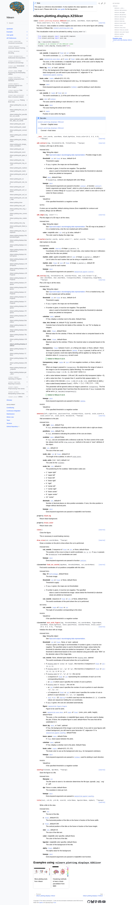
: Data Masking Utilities (15, 91)
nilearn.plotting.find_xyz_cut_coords (18, 110)
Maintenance (11, 414)
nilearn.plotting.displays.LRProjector (18, 278)
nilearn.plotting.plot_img (17, 160)
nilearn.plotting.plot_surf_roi (18, 194)
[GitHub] (88, 901)
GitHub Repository (12, 426)
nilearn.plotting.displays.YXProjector (18, 302)
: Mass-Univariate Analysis (16, 96)
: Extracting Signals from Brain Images (15, 85)
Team (8, 420)
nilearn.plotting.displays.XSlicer (18, 340)
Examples (10, 32)
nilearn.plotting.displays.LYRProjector (18, 269)
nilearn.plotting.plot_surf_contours (18, 190)
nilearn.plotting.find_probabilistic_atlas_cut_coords (18, 119)
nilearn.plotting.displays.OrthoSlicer (18, 326)
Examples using (122, 40)
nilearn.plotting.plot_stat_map (18, 182)
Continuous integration (13, 411)
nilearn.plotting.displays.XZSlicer (18, 344)
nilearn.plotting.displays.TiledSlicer (18, 335)
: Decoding (14, 52)
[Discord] (100, 901)
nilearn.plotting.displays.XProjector (18, 307)
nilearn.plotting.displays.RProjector (18, 288)
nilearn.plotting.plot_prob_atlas (18, 175)
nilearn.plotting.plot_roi (17, 179)
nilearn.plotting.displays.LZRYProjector (18, 259)
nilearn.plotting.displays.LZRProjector (18, 274)
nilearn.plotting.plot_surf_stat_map (18, 198)
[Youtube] (104, 901)
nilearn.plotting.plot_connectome (18, 131)
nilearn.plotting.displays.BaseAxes (18, 241)
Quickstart (10, 28)
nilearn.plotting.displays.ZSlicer (18, 363)
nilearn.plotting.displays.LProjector (18, 283)
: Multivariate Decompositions (16, 57)
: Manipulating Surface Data (16, 392)
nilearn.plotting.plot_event (18, 152)
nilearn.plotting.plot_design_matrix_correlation (18, 145)
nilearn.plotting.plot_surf (17, 187)
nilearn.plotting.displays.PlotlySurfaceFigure (18, 236)
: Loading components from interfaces (16, 78)
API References (11, 38)
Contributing (10, 407)
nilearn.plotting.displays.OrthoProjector (18, 255)
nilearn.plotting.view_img (17, 223)
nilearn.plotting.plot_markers (18, 168)
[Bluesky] (92, 901)
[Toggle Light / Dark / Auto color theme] (105, 3)
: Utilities (15, 397)
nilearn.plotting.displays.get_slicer (18, 373)
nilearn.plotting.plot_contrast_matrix (18, 135)
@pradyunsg (49, 902)
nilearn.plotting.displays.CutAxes (18, 245)
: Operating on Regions (15, 378)
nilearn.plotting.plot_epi (17, 149)
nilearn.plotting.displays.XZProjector (18, 292)
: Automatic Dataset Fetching (16, 47)
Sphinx (41, 902)
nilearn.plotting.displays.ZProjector (18, 316)
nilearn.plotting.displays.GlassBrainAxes (18, 250)
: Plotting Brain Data (16, 101)
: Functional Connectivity (15, 42)
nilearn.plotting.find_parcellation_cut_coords (18, 115)
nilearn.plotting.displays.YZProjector (18, 297)
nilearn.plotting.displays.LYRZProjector (18, 264)
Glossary (9, 400)
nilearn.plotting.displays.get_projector (18, 368)
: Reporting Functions (14, 383)
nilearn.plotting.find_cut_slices (18, 105)
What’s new (10, 417)
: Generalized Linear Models (16, 66)
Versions (9, 423)
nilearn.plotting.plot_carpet (18, 127)
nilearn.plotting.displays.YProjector (18, 311)
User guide (10, 35)
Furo (55, 902)
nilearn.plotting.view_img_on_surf (18, 209)
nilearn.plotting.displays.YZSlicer (18, 354)
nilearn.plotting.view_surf (17, 205)
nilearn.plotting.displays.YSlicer (18, 359)
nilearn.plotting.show (16, 202)
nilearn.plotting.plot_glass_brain (18, 156)
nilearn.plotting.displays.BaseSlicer (18, 321)
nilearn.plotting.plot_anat (17, 124)
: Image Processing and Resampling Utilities (16, 72)
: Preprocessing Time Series (16, 387)
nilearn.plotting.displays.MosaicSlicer (18, 330)
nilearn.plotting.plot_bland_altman (18, 226)
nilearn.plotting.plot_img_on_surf (18, 164)
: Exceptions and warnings (16, 61)
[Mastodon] (96, 901)
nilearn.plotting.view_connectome (18, 214)
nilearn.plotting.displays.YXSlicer (18, 349)
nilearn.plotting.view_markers (18, 219)
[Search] (17, 23)
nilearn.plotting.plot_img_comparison (18, 231)
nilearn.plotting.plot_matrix (18, 171)
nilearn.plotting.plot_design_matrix (18, 140)
